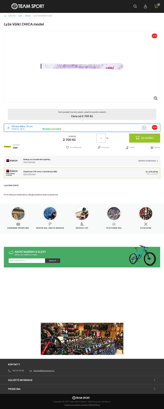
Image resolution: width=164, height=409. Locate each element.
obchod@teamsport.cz (44, 370)
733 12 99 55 (18, 370)
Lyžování (12, 16)
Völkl (15, 147)
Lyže (20, 16)
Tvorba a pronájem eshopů (76, 405)
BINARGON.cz (94, 405)
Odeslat (52, 261)
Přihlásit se (145, 6)
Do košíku (144, 138)
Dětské (28, 16)
